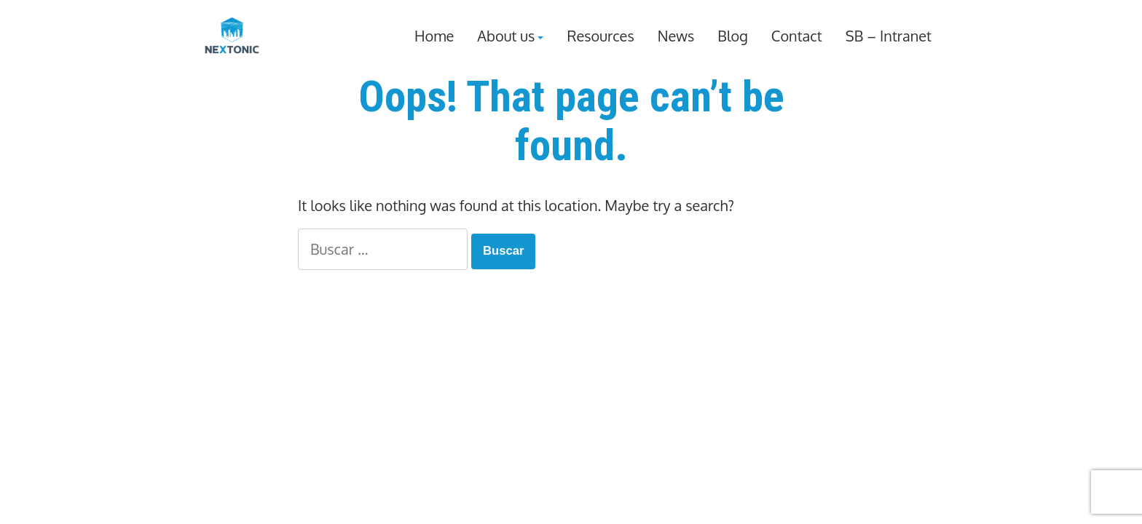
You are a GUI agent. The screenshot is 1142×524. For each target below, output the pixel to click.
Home (434, 36)
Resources (600, 36)
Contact (796, 36)
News (676, 36)
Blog (732, 36)
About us (506, 36)
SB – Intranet (889, 36)
